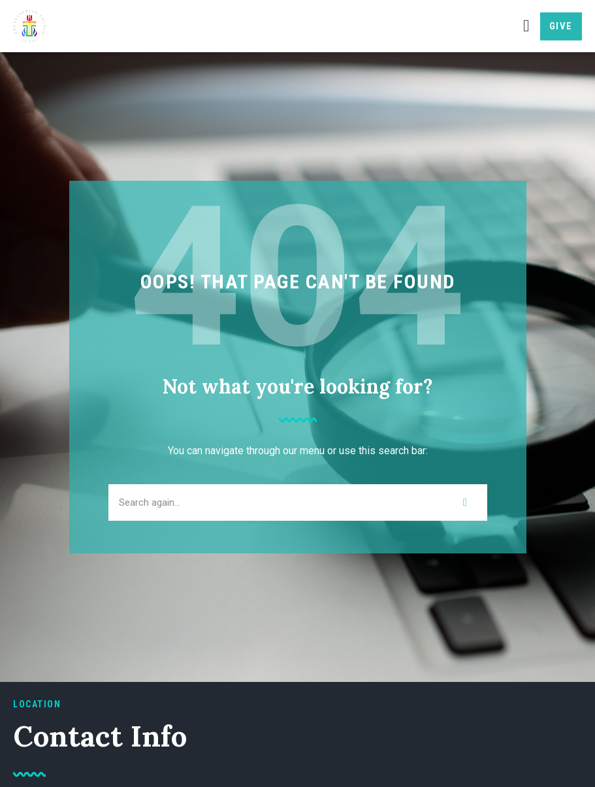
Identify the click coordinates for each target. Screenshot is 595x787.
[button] (526, 26)
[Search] (465, 502)
